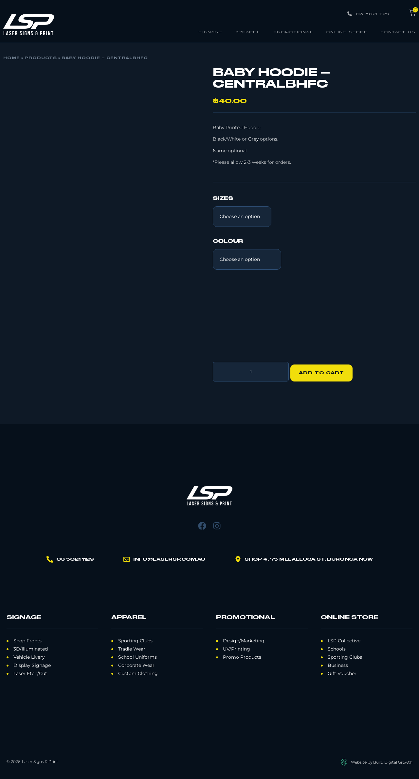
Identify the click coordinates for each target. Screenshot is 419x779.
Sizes (223, 198)
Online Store (347, 31)
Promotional (293, 31)
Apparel (248, 31)
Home (11, 58)
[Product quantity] (251, 370)
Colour (228, 241)
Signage (210, 31)
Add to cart (324, 370)
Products (41, 58)
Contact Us (398, 31)
